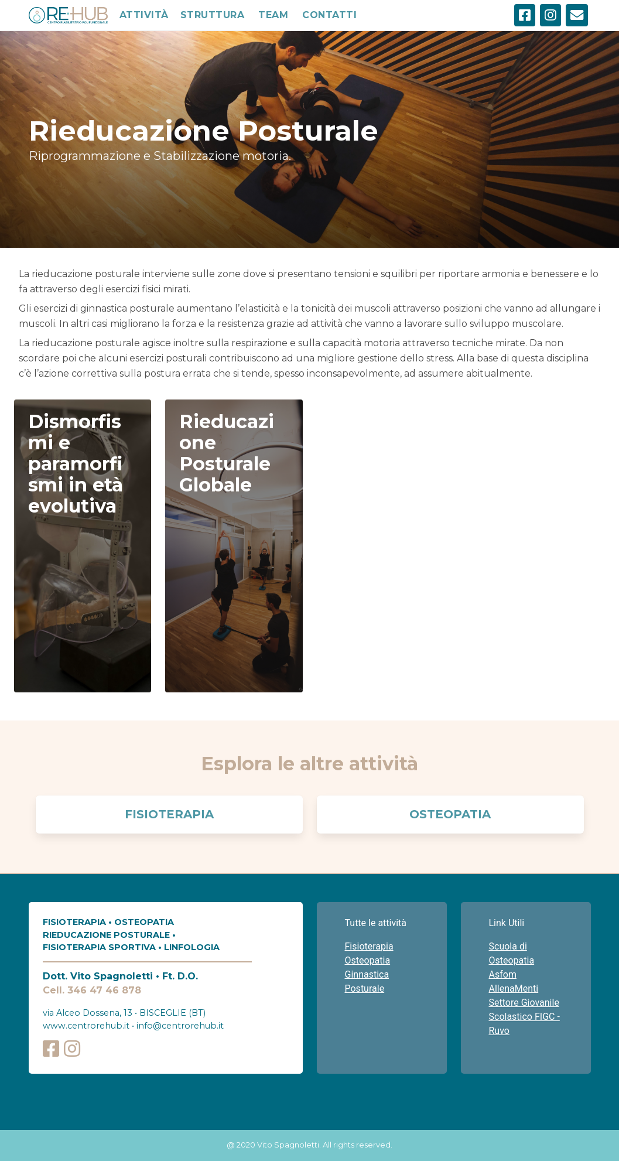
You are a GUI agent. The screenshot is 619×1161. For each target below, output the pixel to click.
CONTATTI (329, 15)
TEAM (273, 15)
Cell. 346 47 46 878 (92, 990)
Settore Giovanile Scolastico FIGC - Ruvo (524, 1016)
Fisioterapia (169, 814)
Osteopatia (450, 814)
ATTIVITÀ (144, 15)
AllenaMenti (514, 988)
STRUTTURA (212, 15)
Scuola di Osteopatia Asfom (512, 960)
